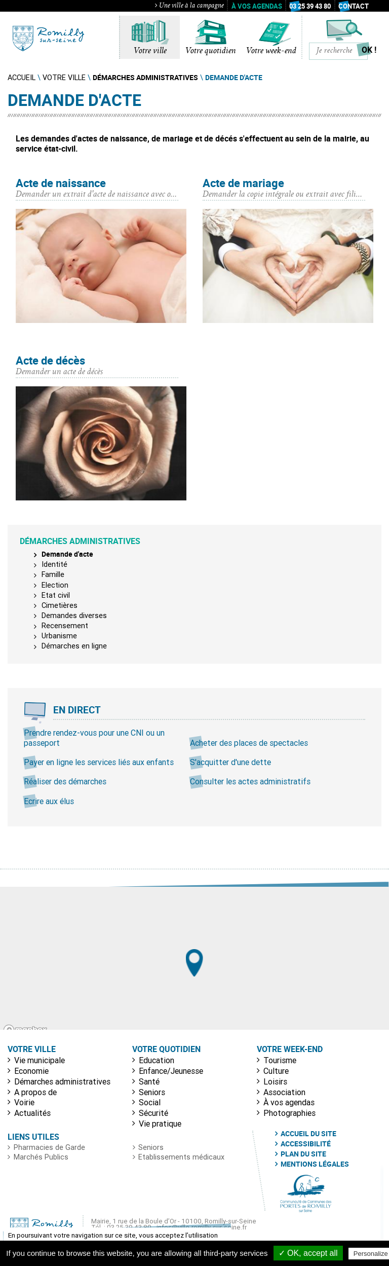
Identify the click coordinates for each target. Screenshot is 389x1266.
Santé (149, 1081)
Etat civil (56, 595)
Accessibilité (306, 1143)
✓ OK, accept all (308, 1253)
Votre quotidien (210, 51)
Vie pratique (160, 1123)
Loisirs (275, 1081)
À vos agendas (256, 6)
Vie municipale (39, 1060)
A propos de (35, 1092)
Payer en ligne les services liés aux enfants (99, 762)
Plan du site (303, 1154)
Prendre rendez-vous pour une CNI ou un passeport (94, 737)
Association (284, 1092)
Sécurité (153, 1113)
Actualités (32, 1113)
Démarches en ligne (74, 645)
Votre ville (150, 51)
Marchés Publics (41, 1157)
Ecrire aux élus (49, 801)
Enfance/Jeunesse (171, 1071)
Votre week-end (271, 51)
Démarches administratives (62, 1081)
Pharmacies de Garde (49, 1147)
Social (150, 1102)
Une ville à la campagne (189, 6)
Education (156, 1060)
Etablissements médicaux (181, 1157)
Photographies (289, 1113)
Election (55, 585)
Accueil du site (308, 1133)
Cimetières (59, 605)
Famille (53, 574)
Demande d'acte (67, 554)
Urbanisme (59, 635)
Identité (54, 564)
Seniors (152, 1092)
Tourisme (279, 1060)
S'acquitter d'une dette (230, 762)
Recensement (65, 625)
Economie (31, 1071)
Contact (353, 6)
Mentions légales (315, 1164)
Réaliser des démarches (65, 781)
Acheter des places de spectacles (249, 743)
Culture (276, 1071)
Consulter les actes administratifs (250, 781)
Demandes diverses (74, 615)
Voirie (24, 1102)
